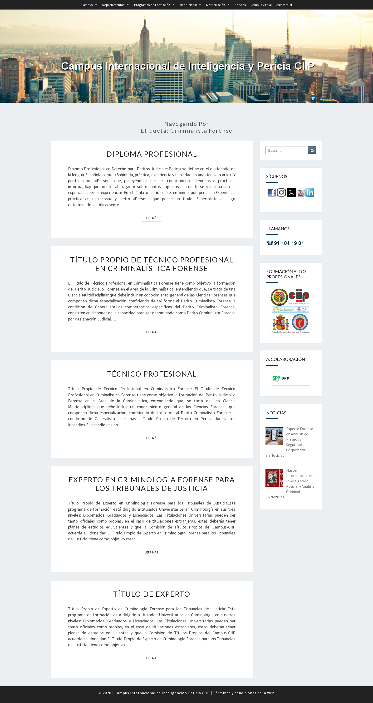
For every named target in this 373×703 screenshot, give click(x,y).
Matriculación (218, 5)
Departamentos (115, 5)
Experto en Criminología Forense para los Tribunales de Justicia (152, 483)
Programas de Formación (154, 5)
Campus (89, 5)
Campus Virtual (261, 5)
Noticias (240, 5)
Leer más (153, 217)
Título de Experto (151, 594)
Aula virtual (284, 5)
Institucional (190, 5)
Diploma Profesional (151, 154)
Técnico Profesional (152, 373)
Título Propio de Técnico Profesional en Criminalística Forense (151, 263)
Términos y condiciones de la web (244, 692)
